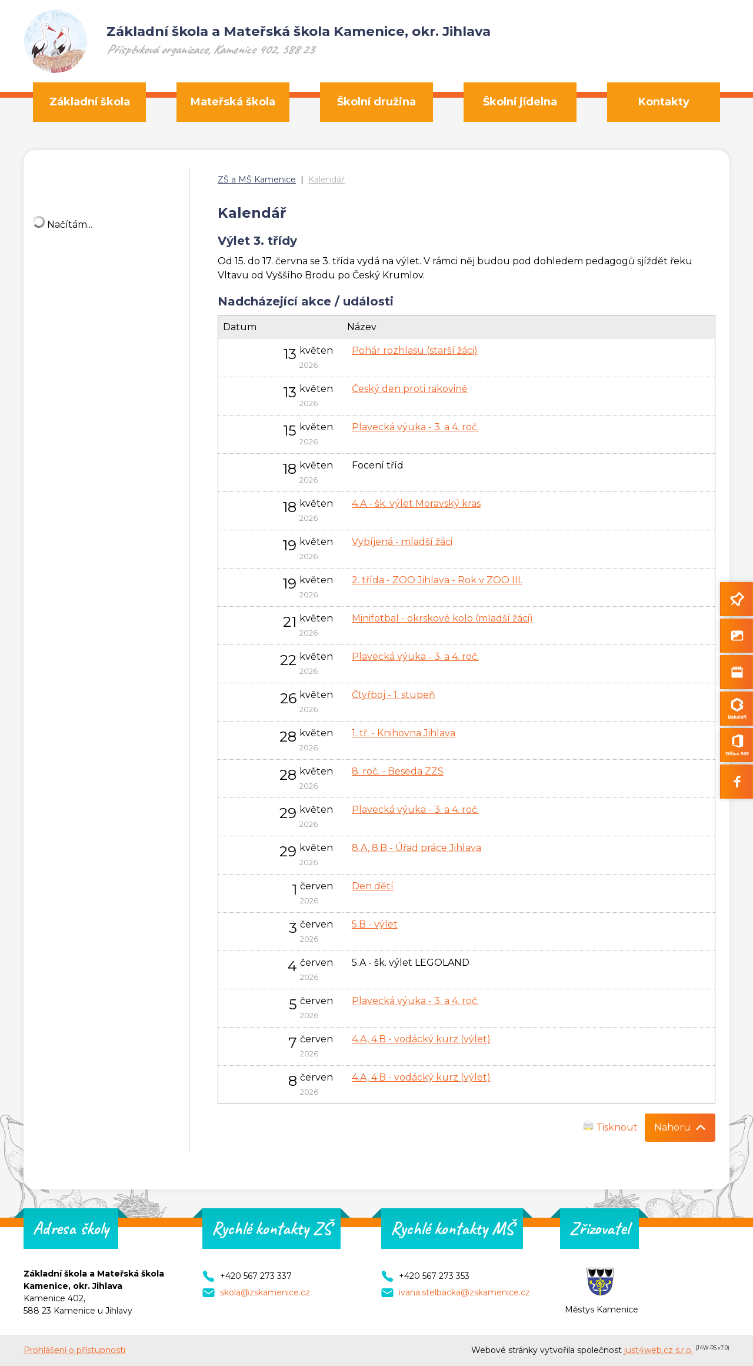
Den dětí (373, 886)
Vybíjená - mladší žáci (402, 541)
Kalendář (326, 179)
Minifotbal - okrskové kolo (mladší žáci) (442, 618)
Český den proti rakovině (410, 388)
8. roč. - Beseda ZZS (398, 771)
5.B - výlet (375, 924)
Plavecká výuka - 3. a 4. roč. (415, 427)
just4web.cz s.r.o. (658, 1350)
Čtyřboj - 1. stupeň (393, 694)
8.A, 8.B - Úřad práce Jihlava (416, 847)
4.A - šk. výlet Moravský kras (416, 503)
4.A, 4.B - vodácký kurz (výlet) (421, 1039)
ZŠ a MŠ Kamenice (257, 179)
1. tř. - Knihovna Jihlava (403, 733)
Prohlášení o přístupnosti (74, 1350)
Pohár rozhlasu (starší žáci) (415, 350)
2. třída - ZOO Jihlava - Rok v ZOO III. (437, 580)
